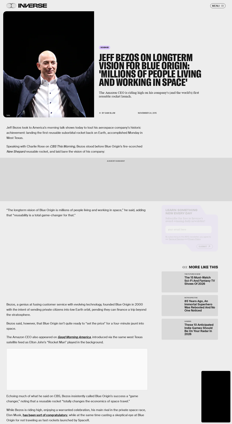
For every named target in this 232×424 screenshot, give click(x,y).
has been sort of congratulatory (45, 415)
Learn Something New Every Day (181, 213)
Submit (203, 249)
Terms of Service (176, 241)
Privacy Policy (194, 241)
